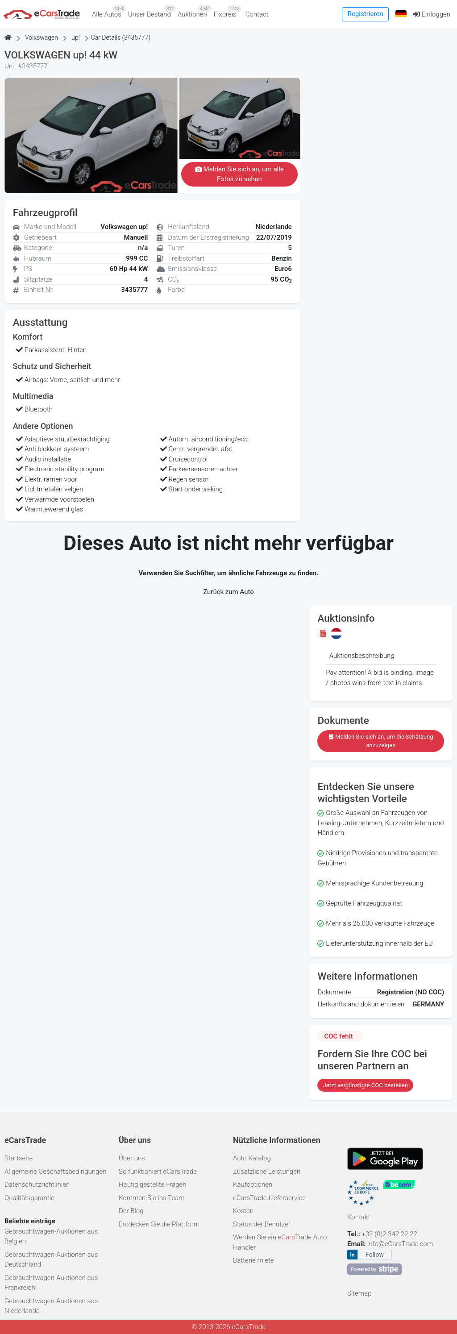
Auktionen (194, 11)
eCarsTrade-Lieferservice (269, 1198)
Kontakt (358, 1217)
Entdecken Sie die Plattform (159, 1224)
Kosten (243, 1211)
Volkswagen (41, 37)
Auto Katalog (252, 1158)
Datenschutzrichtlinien (37, 1184)
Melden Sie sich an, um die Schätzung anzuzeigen (380, 741)
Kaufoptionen (252, 1184)
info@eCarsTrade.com (400, 1244)
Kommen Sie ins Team (152, 1198)
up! (75, 37)
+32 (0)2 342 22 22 (390, 1234)
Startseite (18, 1158)
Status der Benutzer (262, 1224)
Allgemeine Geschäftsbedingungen (55, 1172)
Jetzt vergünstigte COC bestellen (365, 1085)
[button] (401, 14)
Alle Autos (108, 11)
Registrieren (365, 14)
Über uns (132, 1158)
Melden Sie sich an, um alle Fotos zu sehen (239, 174)
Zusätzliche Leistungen (266, 1172)
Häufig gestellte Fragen (153, 1184)
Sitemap (359, 1293)
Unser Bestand (151, 11)
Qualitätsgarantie (29, 1198)
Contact (257, 14)
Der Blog (131, 1211)
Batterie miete (253, 1260)
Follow (375, 1254)
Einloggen (431, 14)
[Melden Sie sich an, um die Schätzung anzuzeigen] (324, 633)
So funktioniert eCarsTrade (158, 1172)
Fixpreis (227, 11)
